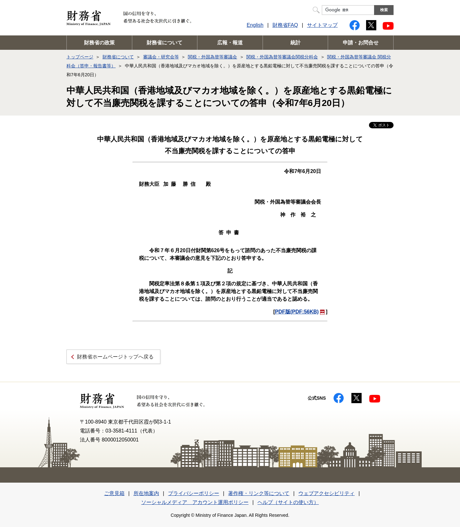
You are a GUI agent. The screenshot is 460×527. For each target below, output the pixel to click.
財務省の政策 (99, 42)
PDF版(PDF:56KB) (300, 311)
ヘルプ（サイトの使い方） (288, 502)
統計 (295, 42)
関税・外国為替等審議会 (212, 56)
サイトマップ (322, 25)
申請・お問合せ (361, 42)
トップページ (79, 56)
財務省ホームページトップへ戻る (115, 356)
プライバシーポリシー (193, 493)
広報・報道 (230, 42)
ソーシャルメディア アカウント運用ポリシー (195, 502)
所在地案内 (146, 493)
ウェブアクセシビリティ (326, 493)
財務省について (164, 42)
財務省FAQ (285, 25)
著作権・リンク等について (258, 493)
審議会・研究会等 (161, 56)
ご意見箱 (114, 493)
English (255, 25)
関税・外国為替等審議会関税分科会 (282, 56)
